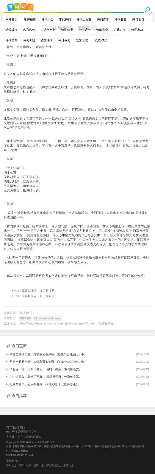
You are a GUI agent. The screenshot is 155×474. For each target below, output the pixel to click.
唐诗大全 (38, 465)
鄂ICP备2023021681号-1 (19, 455)
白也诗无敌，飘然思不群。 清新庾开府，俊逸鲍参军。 (46, 376)
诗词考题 (29, 40)
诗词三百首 (83, 19)
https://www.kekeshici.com (47, 318)
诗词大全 (47, 19)
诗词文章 (12, 40)
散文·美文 (82, 40)
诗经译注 (12, 29)
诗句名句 (138, 19)
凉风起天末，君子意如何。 (39, 296)
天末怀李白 (38, 55)
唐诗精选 (30, 19)
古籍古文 (120, 29)
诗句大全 (11, 465)
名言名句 (29, 29)
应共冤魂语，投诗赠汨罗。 (39, 290)
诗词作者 (103, 19)
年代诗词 (65, 19)
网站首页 (12, 19)
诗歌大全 (102, 29)
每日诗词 (64, 40)
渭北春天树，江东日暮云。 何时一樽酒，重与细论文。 (46, 369)
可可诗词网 (25, 318)
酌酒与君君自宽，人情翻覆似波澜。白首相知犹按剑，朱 (47, 361)
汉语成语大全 (53, 465)
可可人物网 (25, 465)
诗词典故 (137, 29)
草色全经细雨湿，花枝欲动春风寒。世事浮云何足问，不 (47, 354)
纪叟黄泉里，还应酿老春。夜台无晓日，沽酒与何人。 (45, 384)
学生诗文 (85, 29)
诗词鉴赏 (120, 19)
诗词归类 (67, 29)
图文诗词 (47, 40)
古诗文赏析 (48, 29)
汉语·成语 (101, 40)
